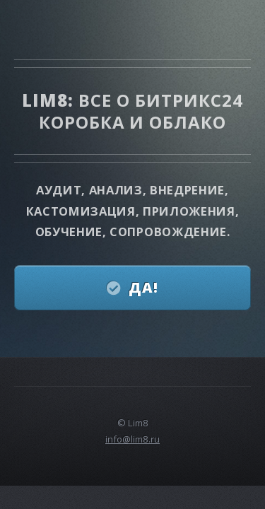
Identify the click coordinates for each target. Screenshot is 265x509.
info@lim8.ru (132, 439)
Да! (144, 287)
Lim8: (50, 100)
